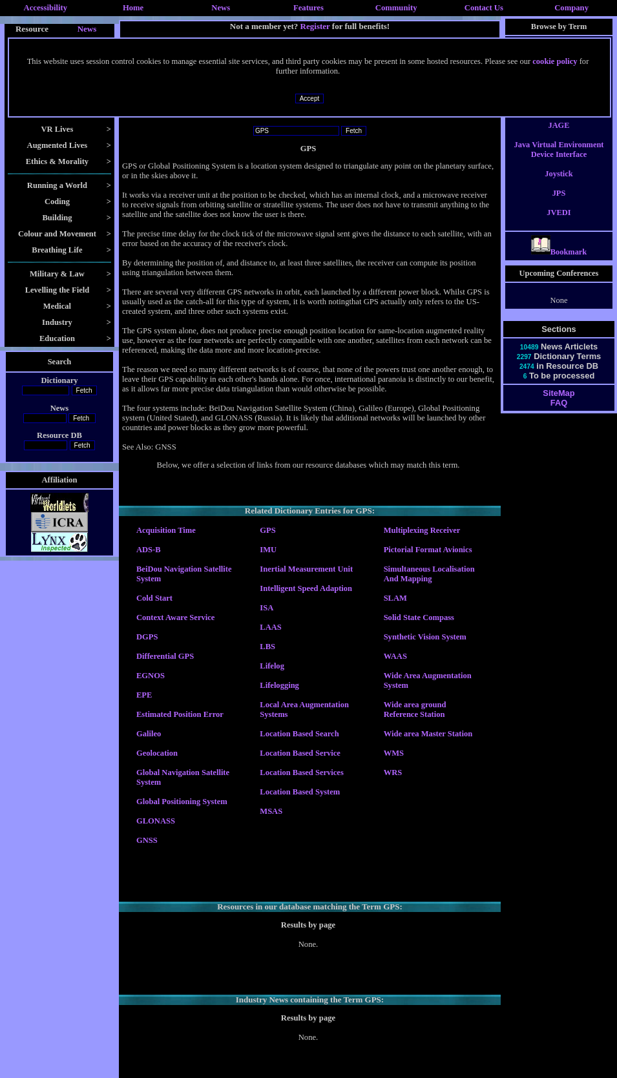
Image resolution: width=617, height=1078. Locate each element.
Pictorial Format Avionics (428, 549)
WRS (393, 772)
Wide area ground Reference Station (415, 709)
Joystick (558, 185)
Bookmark (559, 263)
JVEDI (558, 224)
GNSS (147, 840)
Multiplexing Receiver (422, 530)
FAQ (558, 414)
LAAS (270, 627)
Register (315, 26)
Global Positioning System (181, 801)
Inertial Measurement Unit (306, 569)
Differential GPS (165, 656)
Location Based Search (299, 733)
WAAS (395, 656)
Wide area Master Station (428, 733)
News (220, 7)
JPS (559, 204)
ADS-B (148, 549)
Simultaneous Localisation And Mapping (429, 574)
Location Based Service (300, 753)
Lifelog (272, 665)
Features (308, 7)
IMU (268, 549)
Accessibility (46, 7)
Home (133, 7)
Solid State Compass (419, 617)
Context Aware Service (175, 617)
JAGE (558, 136)
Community (396, 7)
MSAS (271, 811)
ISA (266, 607)
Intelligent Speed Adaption (306, 588)
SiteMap (558, 404)
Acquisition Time (166, 530)
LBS (267, 646)
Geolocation (157, 753)
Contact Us (484, 7)
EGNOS (150, 675)
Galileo (148, 733)
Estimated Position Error (180, 714)
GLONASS (155, 820)
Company (571, 7)
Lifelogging (279, 685)
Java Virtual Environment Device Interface (558, 161)
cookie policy (554, 61)
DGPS (147, 636)
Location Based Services (301, 772)
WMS (394, 753)
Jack (559, 117)
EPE (144, 695)
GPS (267, 530)
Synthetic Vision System (425, 636)
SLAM (395, 598)
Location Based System (300, 791)
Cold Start (154, 598)
